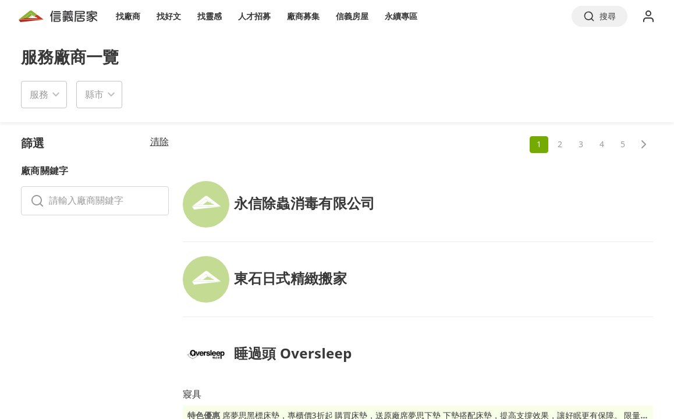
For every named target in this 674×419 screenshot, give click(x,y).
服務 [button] (39, 94)
